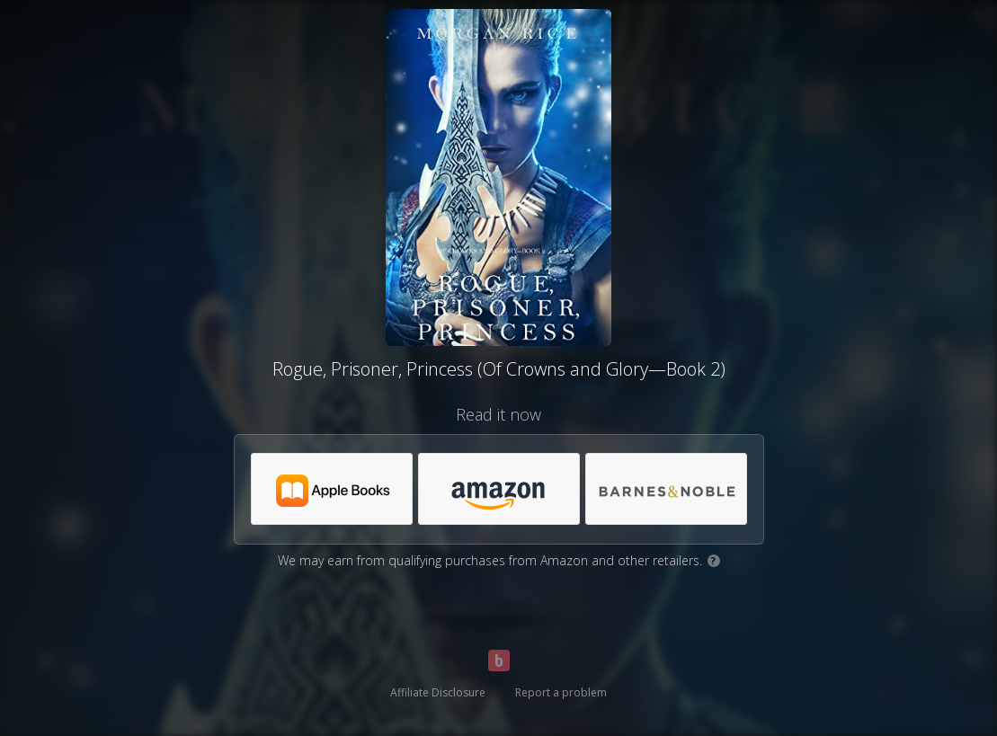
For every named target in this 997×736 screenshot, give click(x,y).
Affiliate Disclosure (437, 692)
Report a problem (561, 692)
